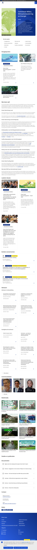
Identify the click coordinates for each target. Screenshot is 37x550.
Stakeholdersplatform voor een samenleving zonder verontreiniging (16, 150)
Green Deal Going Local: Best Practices (8, 95)
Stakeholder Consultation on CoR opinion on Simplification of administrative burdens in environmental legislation (18, 261)
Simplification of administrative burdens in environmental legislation (26, 288)
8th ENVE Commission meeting (9, 251)
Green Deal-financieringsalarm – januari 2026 (9, 69)
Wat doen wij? (17, 41)
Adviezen (16, 43)
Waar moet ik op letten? (21, 0)
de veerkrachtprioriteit (21, 114)
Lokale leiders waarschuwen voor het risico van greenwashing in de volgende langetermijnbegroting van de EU (9, 194)
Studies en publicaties (19, 45)
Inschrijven (27, 533)
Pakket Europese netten (7, 326)
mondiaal (9, 134)
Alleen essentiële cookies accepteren (20, 547)
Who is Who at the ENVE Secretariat (9, 496)
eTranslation (4, 514)
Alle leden (5, 387)
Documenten (27, 45)
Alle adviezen (5, 366)
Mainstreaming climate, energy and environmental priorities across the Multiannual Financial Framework (9, 300)
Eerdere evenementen (8, 43)
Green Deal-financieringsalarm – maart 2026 (27, 193)
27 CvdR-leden (25, 131)
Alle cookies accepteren (8, 547)
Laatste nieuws (28, 41)
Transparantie (13, 538)
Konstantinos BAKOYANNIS (5, 381)
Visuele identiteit (22, 518)
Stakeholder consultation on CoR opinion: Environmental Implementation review (18, 272)
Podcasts (3, 516)
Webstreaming (21, 516)
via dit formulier (20, 164)
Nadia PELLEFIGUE (30, 380)
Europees (3, 134)
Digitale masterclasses (23, 512)
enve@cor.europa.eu (6, 489)
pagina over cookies (25, 542)
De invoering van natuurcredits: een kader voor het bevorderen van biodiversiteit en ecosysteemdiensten (9, 355)
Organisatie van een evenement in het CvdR (9, 518)
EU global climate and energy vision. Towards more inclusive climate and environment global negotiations (26, 300)
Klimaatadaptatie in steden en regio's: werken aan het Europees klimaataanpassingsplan (9, 341)
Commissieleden (28, 43)
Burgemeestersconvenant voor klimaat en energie (12, 130)
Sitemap (19, 538)
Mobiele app (21, 514)
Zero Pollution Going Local (26, 63)
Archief (3, 512)
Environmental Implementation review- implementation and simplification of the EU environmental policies (9, 313)
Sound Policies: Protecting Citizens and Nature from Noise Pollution (9, 287)
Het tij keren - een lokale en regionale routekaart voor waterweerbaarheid (26, 327)
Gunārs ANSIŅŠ (18, 380)
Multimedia (6, 45)
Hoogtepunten (7, 41)
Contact (5, 47)
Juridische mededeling (6, 538)
